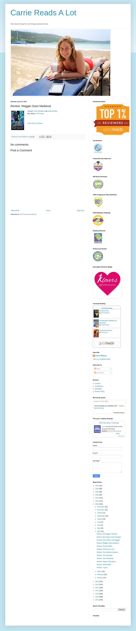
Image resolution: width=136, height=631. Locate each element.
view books (121, 436)
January (100, 578)
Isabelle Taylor (105, 325)
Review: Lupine (102, 568)
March (99, 571)
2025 (97, 489)
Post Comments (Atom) (28, 214)
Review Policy (100, 391)
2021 (97, 501)
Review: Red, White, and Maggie (108, 540)
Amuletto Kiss (104, 311)
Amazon (98, 383)
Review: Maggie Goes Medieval (108, 543)
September (101, 516)
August (100, 519)
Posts (97, 369)
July (98, 522)
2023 (97, 495)
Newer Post (15, 210)
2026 (97, 486)
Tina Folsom (104, 332)
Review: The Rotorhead (105, 558)
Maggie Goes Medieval (36, 111)
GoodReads (99, 386)
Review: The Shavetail (104, 555)
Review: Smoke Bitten (104, 546)
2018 (97, 584)
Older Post (80, 210)
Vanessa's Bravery (105, 330)
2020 (97, 504)
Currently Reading (106, 308)
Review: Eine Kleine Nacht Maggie (109, 537)
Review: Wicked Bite (104, 564)
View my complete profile (101, 359)
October (100, 513)
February (100, 574)
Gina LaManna (105, 313)
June (99, 525)
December (101, 507)
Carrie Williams (101, 356)
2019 (97, 581)
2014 (97, 597)
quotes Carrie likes (101, 401)
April (99, 531)
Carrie (104, 426)
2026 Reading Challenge (109, 423)
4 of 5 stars (40, 114)
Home (48, 210)
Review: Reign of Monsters (106, 561)
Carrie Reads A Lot (43, 12)
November (101, 510)
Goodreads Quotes (118, 412)
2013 (97, 600)
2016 (97, 591)
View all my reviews (34, 123)
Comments (99, 373)
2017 (97, 588)
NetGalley (98, 389)
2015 (97, 594)
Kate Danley (52, 111)
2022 (97, 498)
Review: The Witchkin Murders (107, 552)
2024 (97, 492)
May (99, 528)
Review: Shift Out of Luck (105, 549)
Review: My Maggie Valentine (107, 534)
